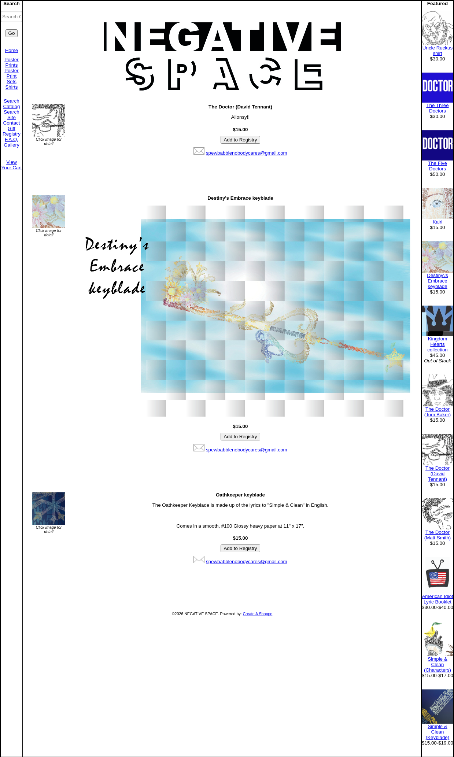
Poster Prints (11, 62)
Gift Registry (12, 131)
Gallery (11, 145)
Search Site (11, 114)
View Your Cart (11, 164)
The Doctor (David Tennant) (437, 473)
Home (11, 50)
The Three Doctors (437, 108)
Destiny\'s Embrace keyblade (437, 281)
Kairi (438, 222)
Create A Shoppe (258, 614)
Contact (11, 123)
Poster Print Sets (11, 76)
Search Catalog (11, 103)
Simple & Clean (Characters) (437, 664)
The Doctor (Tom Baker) (437, 411)
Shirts (11, 87)
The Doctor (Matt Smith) (437, 534)
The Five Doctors (437, 165)
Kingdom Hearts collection (437, 344)
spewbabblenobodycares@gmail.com (246, 153)
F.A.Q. (11, 139)
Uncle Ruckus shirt (437, 50)
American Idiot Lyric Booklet (437, 599)
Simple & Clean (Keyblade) (437, 732)
